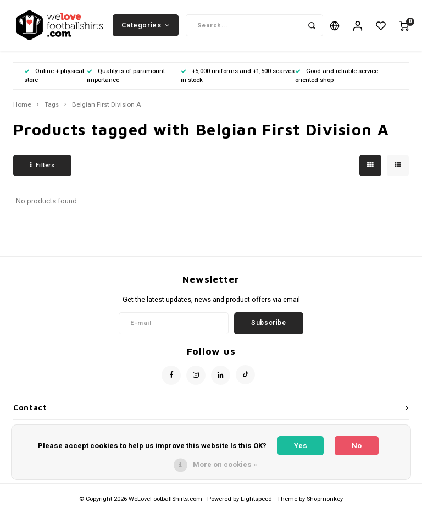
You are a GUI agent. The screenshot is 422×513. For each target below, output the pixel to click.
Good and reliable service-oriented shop (337, 79)
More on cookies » (225, 464)
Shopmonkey (325, 503)
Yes (300, 445)
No (357, 445)
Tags (52, 108)
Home (22, 108)
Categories (145, 27)
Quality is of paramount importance (126, 79)
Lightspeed (256, 503)
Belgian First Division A (106, 108)
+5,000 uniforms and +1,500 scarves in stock (238, 79)
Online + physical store (54, 79)
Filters (42, 169)
